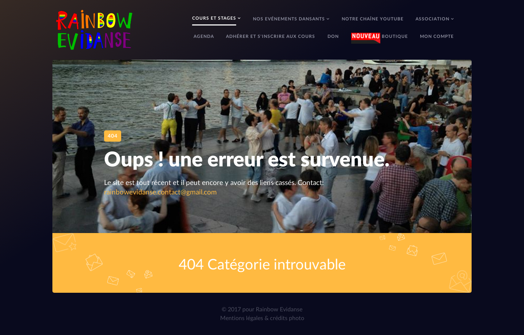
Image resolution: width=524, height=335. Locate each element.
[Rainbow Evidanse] (94, 29)
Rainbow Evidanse (279, 309)
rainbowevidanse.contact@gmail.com (160, 192)
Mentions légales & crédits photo (262, 318)
